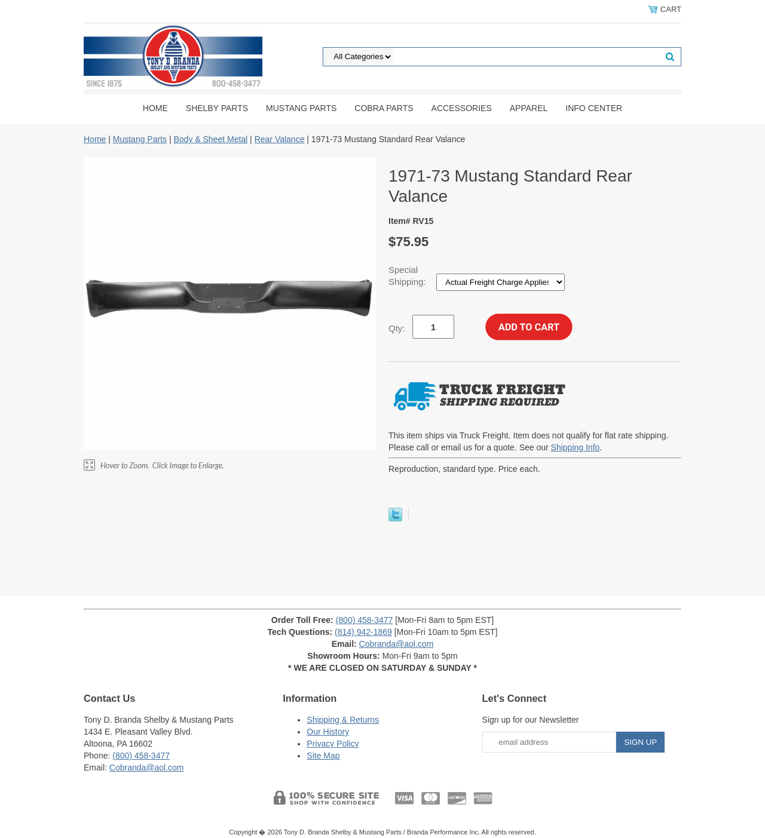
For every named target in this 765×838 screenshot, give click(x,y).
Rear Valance (280, 139)
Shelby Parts (217, 108)
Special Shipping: (408, 276)
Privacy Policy (333, 743)
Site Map (323, 755)
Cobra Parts (383, 108)
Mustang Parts (301, 108)
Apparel (529, 108)
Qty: (396, 328)
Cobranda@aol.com (396, 644)
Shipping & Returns (343, 720)
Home (155, 108)
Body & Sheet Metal (210, 139)
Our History (328, 731)
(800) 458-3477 (364, 620)
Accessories (462, 108)
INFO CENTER (593, 108)
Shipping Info (575, 447)
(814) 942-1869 (363, 632)
